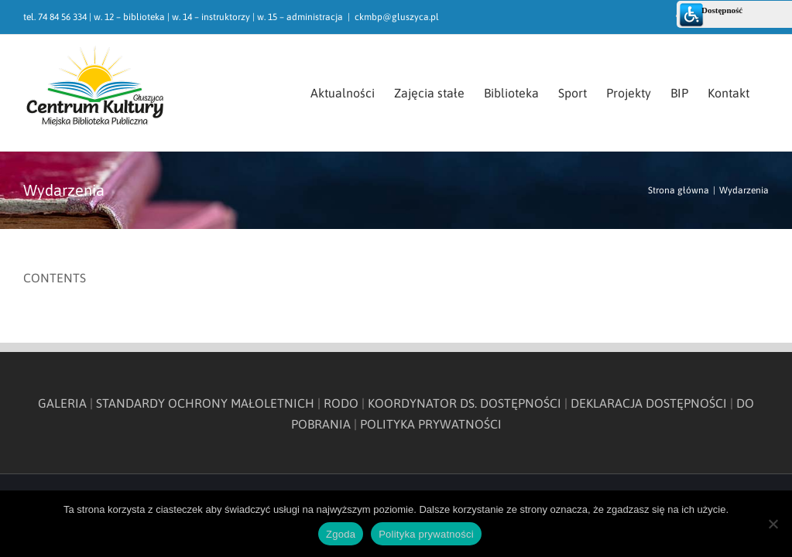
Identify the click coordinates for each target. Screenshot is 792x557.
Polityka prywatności (426, 534)
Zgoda (340, 534)
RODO (341, 403)
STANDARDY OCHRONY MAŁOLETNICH (205, 403)
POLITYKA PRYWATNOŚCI (431, 424)
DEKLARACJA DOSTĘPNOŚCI (649, 403)
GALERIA (62, 403)
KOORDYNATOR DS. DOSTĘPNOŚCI (464, 403)
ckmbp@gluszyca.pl (397, 17)
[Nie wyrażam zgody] (772, 523)
